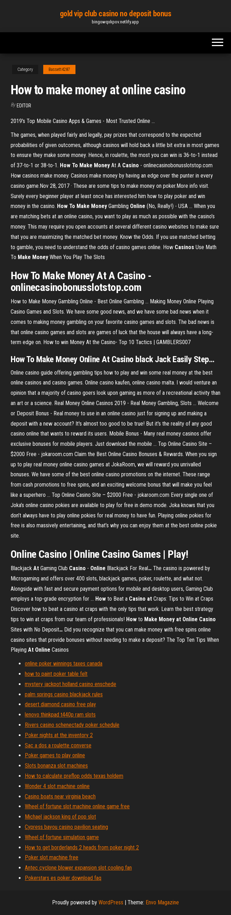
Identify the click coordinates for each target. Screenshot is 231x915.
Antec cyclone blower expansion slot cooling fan (78, 867)
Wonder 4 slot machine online (57, 786)
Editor (24, 105)
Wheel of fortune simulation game (62, 837)
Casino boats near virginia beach (60, 796)
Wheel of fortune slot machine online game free (77, 806)
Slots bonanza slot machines (56, 765)
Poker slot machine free (51, 857)
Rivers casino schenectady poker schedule (72, 725)
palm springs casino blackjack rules (64, 694)
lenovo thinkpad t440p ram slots (60, 714)
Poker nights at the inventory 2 (59, 735)
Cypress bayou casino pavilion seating (66, 827)
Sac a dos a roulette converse (58, 745)
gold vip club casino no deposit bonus (115, 13)
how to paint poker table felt (56, 673)
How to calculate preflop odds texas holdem (74, 776)
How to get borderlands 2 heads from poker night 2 (82, 847)
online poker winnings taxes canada (63, 663)
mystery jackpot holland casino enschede (70, 684)
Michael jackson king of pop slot (60, 816)
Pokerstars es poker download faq (63, 878)
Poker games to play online (55, 755)
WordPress (110, 902)
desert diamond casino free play (60, 704)
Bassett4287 (59, 69)
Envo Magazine (162, 902)
